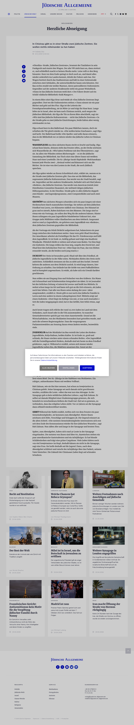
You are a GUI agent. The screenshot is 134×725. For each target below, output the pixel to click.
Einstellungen (68, 368)
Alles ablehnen (48, 368)
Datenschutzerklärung (49, 360)
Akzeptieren (87, 368)
